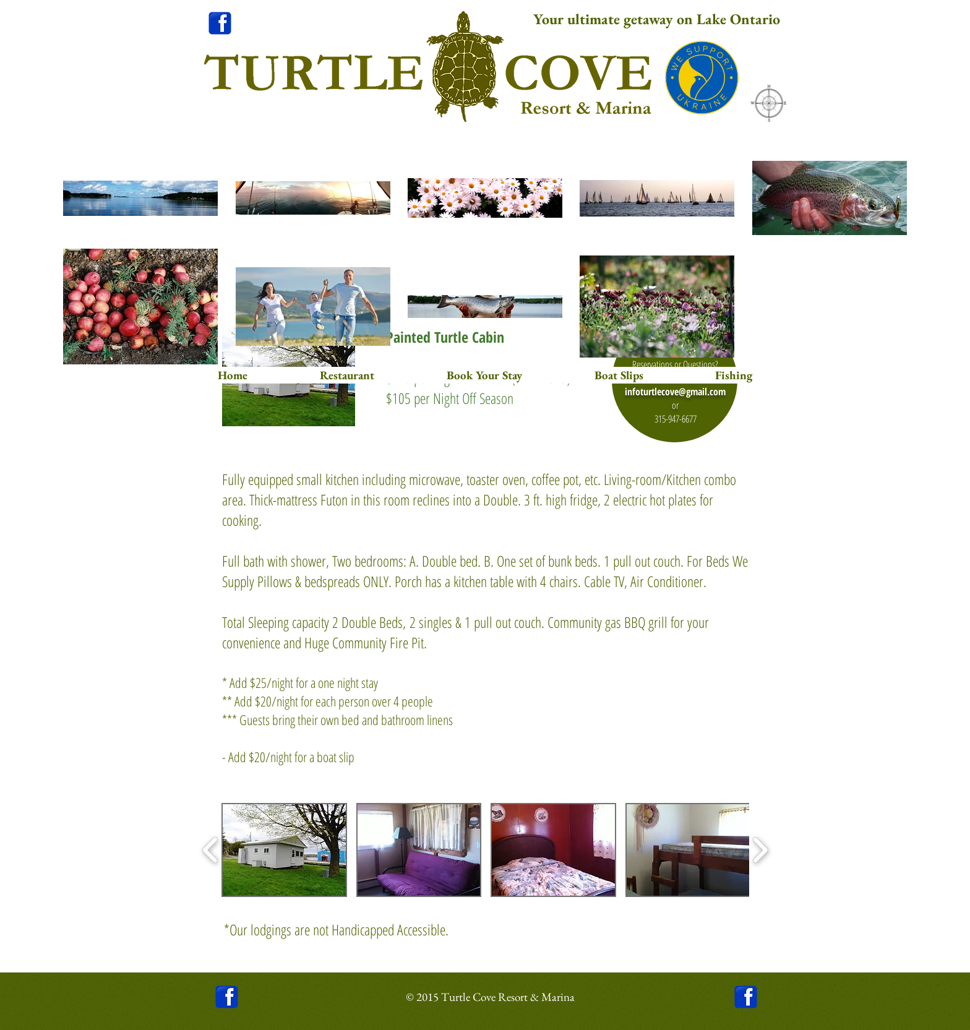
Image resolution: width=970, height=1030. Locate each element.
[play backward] (211, 850)
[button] (284, 850)
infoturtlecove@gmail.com (675, 391)
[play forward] (760, 850)
